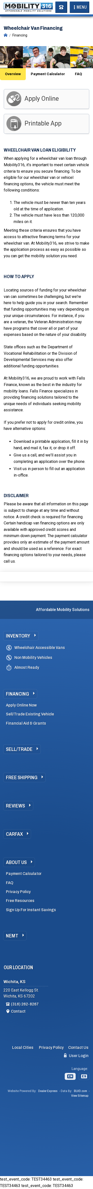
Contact (18, 1011)
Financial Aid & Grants (26, 723)
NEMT (12, 935)
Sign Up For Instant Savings (31, 909)
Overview (13, 74)
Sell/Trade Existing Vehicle (30, 714)
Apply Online (42, 98)
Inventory (18, 636)
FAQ (78, 74)
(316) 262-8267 (25, 1004)
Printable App (43, 123)
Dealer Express (48, 1091)
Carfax (14, 834)
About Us (16, 862)
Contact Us (78, 1047)
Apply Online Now (21, 705)
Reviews (15, 805)
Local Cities (22, 1047)
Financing (17, 694)
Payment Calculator (48, 74)
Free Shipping (21, 777)
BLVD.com (80, 1091)
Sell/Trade (19, 749)
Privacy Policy (18, 891)
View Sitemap (80, 1095)
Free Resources (20, 900)
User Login (76, 1055)
